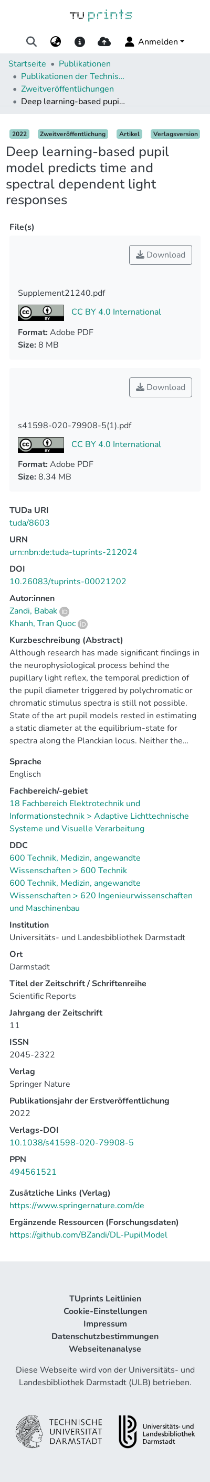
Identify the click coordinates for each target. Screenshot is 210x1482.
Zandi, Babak (33, 611)
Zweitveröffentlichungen (67, 89)
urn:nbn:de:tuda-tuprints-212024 (73, 552)
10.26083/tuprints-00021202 (68, 581)
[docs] (79, 42)
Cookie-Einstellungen (105, 1311)
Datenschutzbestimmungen (105, 1336)
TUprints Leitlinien (105, 1299)
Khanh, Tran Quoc (42, 623)
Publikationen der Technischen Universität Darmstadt (73, 76)
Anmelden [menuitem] (150, 42)
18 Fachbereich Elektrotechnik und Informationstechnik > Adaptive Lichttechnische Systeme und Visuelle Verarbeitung (99, 816)
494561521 (33, 1172)
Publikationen (85, 64)
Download (160, 255)
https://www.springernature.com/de (76, 1205)
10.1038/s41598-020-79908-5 (71, 1143)
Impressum (105, 1324)
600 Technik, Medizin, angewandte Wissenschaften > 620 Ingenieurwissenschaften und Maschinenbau (101, 895)
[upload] (104, 42)
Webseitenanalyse (105, 1349)
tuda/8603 (29, 523)
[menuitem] (55, 42)
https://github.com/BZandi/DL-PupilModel (88, 1235)
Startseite (27, 64)
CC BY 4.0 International (115, 312)
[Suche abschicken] (31, 42)
